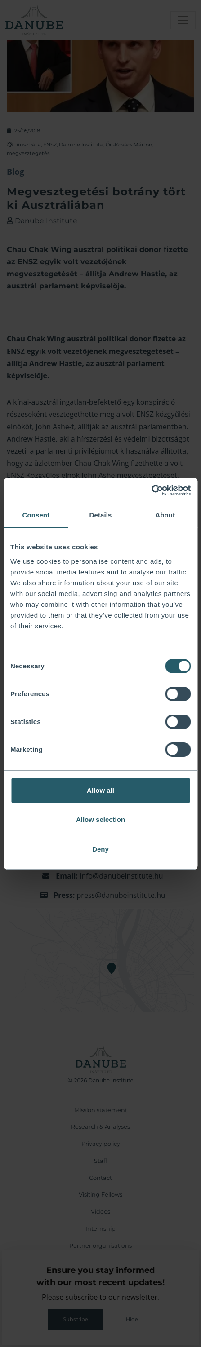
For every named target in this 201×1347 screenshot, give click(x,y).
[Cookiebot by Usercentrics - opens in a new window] (151, 490)
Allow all (100, 790)
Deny (100, 849)
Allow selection (100, 819)
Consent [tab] (35, 515)
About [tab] (165, 515)
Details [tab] (100, 515)
